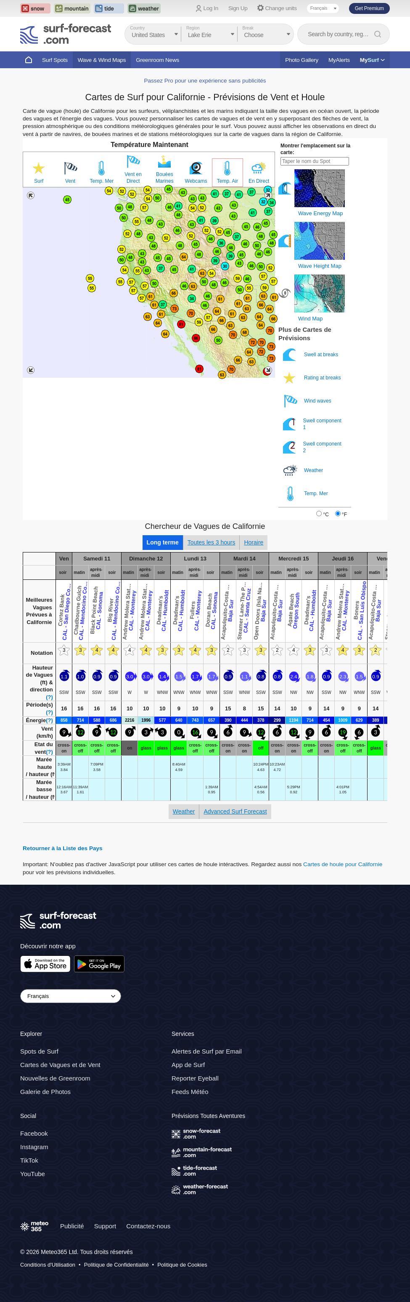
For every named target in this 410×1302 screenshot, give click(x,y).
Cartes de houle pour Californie (342, 864)
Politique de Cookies (182, 1265)
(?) (49, 697)
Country (137, 28)
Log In (211, 8)
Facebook (34, 1133)
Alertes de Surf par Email (207, 1051)
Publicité (72, 1226)
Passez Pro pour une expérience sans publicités (205, 80)
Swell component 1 (312, 424)
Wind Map (310, 318)
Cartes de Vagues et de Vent (60, 1064)
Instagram (34, 1146)
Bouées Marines (165, 177)
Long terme (163, 542)
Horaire (253, 542)
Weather (303, 470)
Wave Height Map (319, 266)
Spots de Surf (39, 1051)
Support (105, 1226)
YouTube (32, 1173)
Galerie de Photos (45, 1091)
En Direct (259, 181)
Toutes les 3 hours (211, 542)
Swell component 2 (312, 447)
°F (344, 515)
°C (325, 515)
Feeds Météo (190, 1091)
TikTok (29, 1160)
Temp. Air (227, 181)
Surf (38, 181)
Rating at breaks (312, 378)
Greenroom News (157, 60)
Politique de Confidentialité (116, 1265)
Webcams (196, 181)
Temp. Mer (102, 181)
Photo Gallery (301, 60)
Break (248, 28)
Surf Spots (55, 60)
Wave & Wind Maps (102, 60)
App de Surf (188, 1064)
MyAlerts (339, 60)
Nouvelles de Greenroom (55, 1078)
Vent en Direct (133, 177)
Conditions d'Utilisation (47, 1265)
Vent (70, 181)
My (372, 60)
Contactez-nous (148, 1226)
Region (193, 28)
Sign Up (238, 8)
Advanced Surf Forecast (235, 811)
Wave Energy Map (320, 213)
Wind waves (308, 401)
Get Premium (369, 8)
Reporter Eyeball (195, 1078)
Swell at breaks (311, 354)
